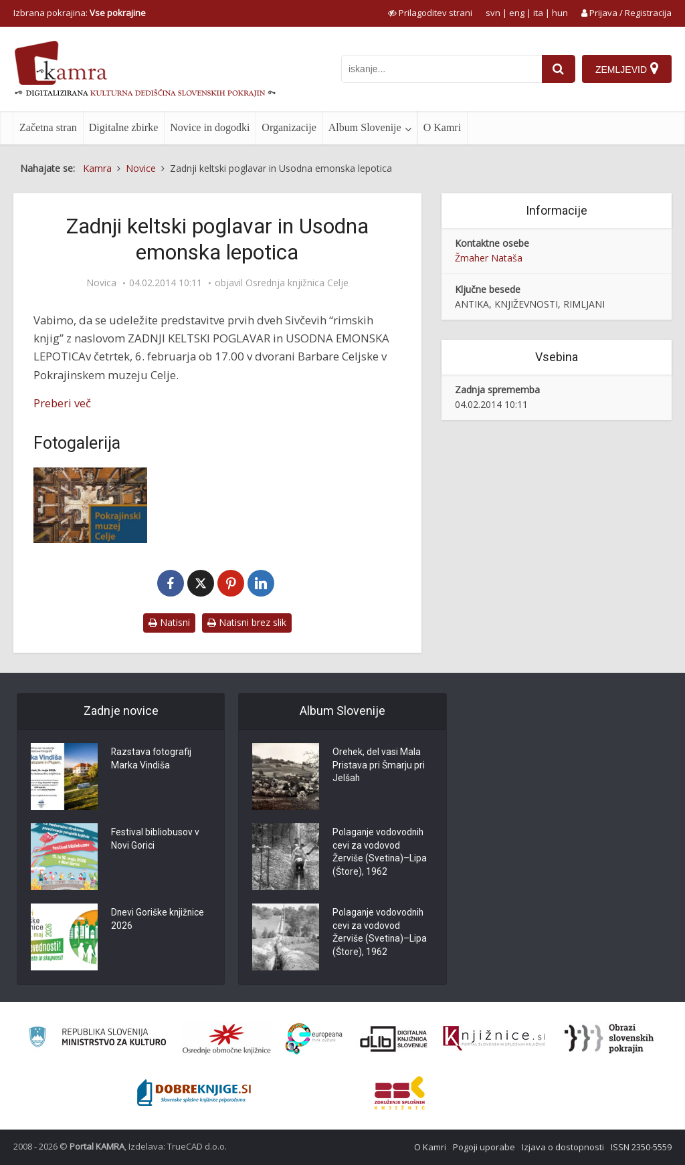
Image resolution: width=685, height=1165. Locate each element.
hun (560, 13)
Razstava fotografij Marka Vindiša (152, 760)
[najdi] (558, 69)
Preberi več (62, 403)
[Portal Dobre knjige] (194, 1092)
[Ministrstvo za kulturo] (97, 1039)
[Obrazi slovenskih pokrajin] (609, 1038)
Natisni (169, 622)
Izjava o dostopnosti (563, 1147)
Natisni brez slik (246, 622)
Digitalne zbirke (124, 127)
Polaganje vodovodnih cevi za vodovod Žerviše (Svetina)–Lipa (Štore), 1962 (379, 853)
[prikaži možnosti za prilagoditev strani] (430, 13)
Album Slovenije (364, 127)
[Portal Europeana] (314, 1039)
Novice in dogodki (210, 127)
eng (516, 13)
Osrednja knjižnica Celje (297, 283)
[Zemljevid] (627, 69)
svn (493, 13)
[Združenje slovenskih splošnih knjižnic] (494, 1038)
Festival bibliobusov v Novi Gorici (155, 840)
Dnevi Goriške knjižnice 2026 (158, 920)
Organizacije (289, 127)
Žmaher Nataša (488, 257)
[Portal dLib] (394, 1038)
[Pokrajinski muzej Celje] (90, 505)
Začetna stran (48, 127)
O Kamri (442, 127)
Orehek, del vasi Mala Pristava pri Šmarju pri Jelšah (378, 766)
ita (538, 13)
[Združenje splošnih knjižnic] (400, 1092)
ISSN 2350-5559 (641, 1147)
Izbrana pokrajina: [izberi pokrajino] (79, 13)
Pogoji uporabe (484, 1147)
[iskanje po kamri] (441, 69)
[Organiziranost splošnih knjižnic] (227, 1038)
